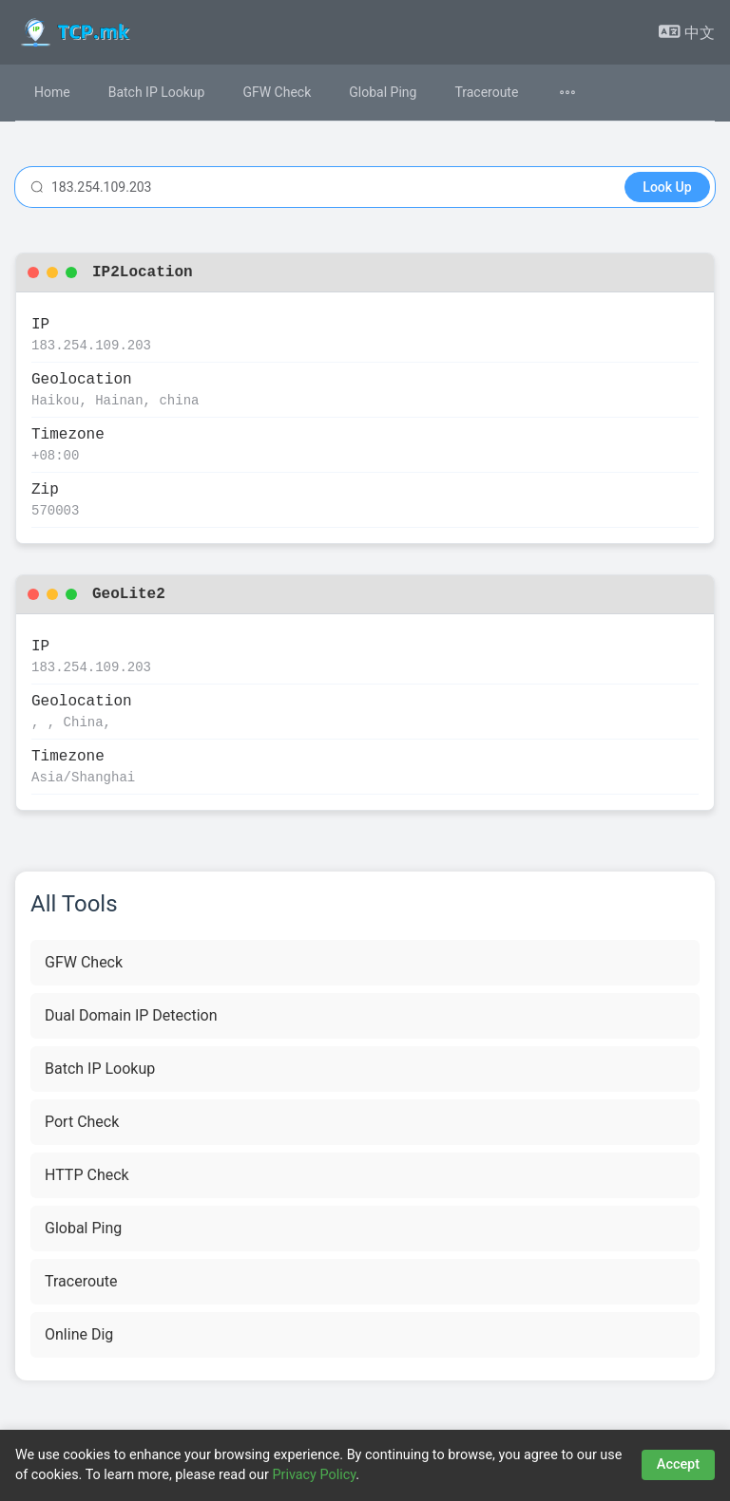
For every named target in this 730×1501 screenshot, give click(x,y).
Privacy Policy (313, 1475)
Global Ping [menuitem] (382, 92)
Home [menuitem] (52, 92)
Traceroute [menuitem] (486, 92)
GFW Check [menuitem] (276, 92)
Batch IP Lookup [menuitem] (156, 92)
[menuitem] (579, 93)
